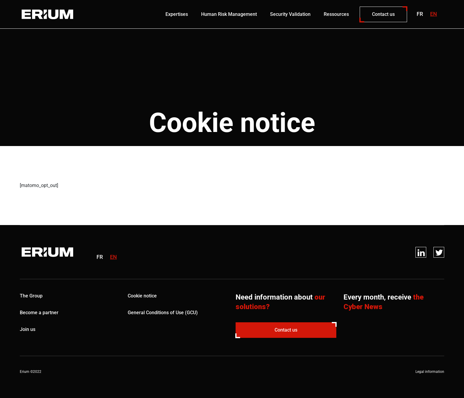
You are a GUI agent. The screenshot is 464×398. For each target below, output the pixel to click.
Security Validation (290, 14)
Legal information (429, 372)
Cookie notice (142, 296)
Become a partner (39, 312)
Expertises (176, 14)
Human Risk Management (229, 14)
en (433, 14)
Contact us (383, 14)
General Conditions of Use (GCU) (163, 312)
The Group (31, 296)
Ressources (336, 14)
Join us (27, 329)
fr (420, 14)
